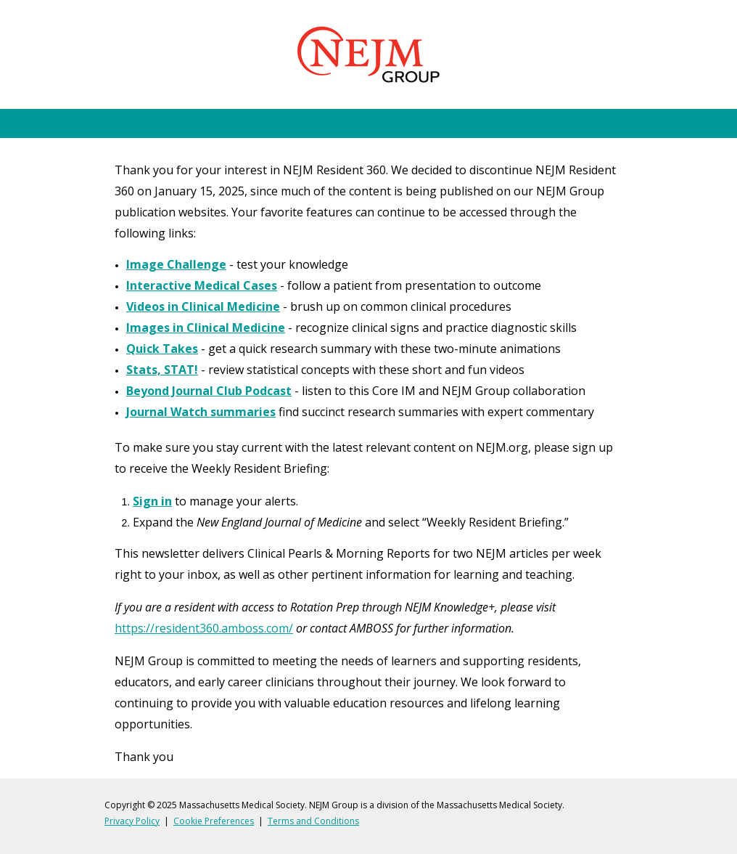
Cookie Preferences (213, 821)
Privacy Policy (132, 821)
